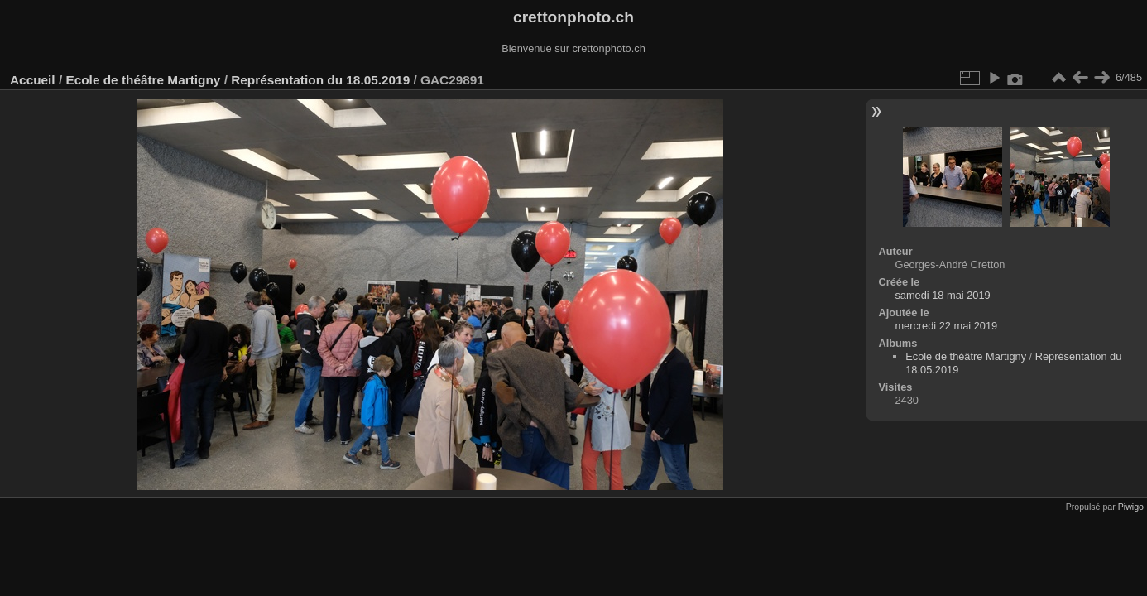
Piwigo (1131, 507)
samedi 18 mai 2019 (942, 295)
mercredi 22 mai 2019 (946, 326)
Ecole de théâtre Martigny (142, 80)
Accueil (32, 80)
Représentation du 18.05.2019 (322, 80)
